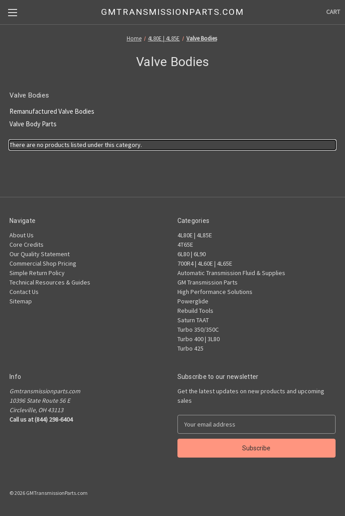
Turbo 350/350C (198, 329)
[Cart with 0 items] (333, 12)
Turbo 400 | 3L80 (198, 339)
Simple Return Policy (37, 273)
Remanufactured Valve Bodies (51, 111)
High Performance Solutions (214, 292)
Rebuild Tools (195, 311)
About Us (21, 235)
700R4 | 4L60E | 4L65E (204, 263)
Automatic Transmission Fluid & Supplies (231, 273)
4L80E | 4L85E (194, 235)
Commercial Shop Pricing (42, 263)
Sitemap (20, 301)
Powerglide (192, 301)
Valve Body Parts (33, 124)
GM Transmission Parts (207, 282)
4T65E (185, 244)
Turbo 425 (190, 348)
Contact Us (24, 292)
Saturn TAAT (193, 320)
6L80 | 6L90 (191, 254)
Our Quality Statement (39, 254)
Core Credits (26, 244)
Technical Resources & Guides (49, 282)
